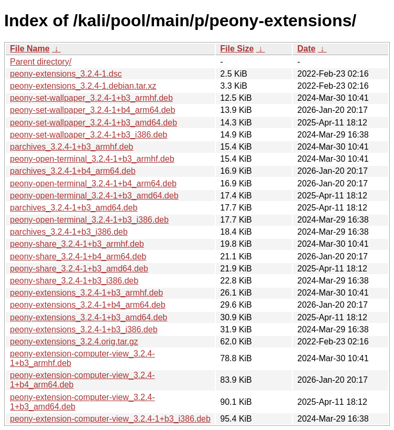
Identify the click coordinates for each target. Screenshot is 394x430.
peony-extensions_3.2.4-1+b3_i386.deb (84, 329)
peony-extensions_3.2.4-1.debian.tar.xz (83, 85)
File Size (237, 48)
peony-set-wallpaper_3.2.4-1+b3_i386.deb (88, 134)
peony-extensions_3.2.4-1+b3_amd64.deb (88, 317)
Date (306, 48)
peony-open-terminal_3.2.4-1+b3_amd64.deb (94, 195)
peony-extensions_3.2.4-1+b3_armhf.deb (86, 292)
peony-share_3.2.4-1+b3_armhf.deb (77, 243)
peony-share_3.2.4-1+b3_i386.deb (74, 280)
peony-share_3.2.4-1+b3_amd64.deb (79, 268)
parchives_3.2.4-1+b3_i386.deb (69, 231)
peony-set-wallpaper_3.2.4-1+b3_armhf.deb (91, 97)
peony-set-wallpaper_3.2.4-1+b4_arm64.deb (92, 110)
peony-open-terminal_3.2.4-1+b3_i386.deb (89, 219)
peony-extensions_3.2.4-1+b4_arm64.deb (88, 304)
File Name (30, 48)
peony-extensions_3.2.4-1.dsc (66, 73)
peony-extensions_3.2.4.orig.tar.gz (74, 341)
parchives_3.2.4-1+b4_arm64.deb (73, 170)
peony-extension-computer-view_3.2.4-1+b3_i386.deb (110, 418)
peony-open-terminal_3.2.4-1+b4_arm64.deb (93, 183)
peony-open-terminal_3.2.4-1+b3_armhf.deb (92, 158)
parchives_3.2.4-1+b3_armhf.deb (71, 146)
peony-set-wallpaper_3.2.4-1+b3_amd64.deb (93, 122)
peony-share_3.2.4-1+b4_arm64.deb (78, 256)
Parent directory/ (40, 61)
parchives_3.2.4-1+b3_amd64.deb (73, 207)
